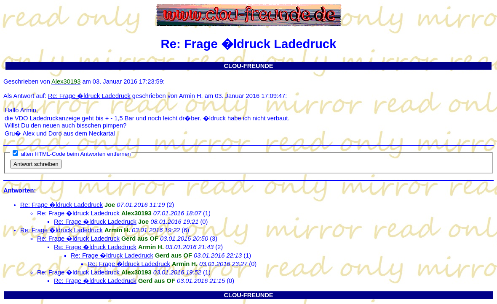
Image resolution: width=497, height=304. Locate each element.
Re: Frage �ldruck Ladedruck (89, 95)
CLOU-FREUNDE (248, 65)
